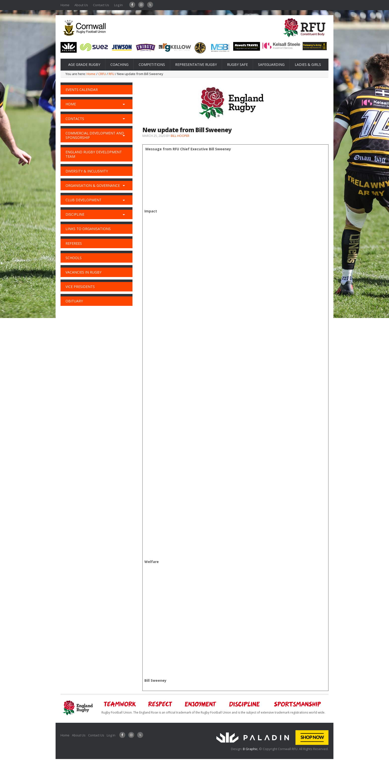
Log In (118, 5)
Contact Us (101, 5)
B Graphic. (251, 749)
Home (65, 5)
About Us (81, 5)
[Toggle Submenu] (124, 104)
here (159, 397)
